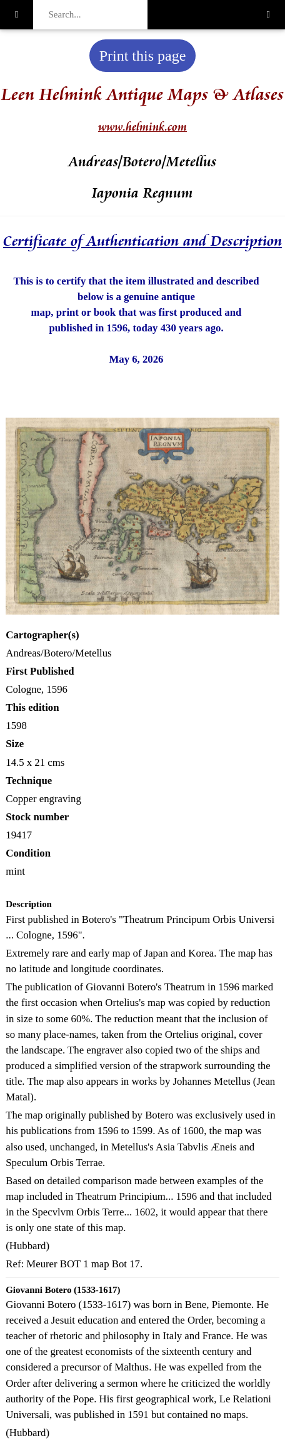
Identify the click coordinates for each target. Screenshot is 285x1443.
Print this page (142, 56)
